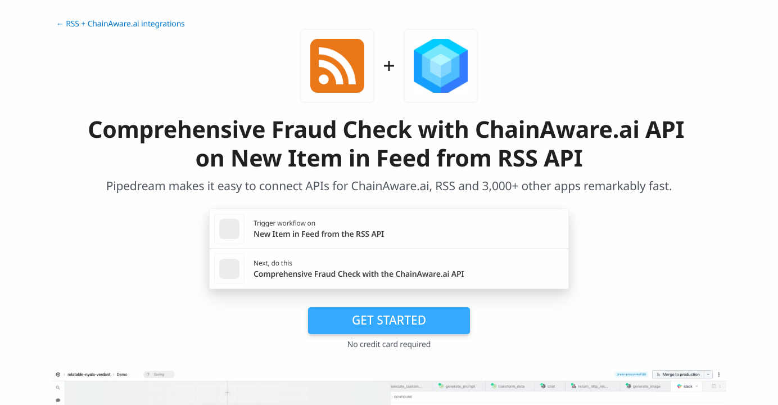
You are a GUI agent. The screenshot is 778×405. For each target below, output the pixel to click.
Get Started (389, 320)
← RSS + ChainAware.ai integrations (120, 24)
